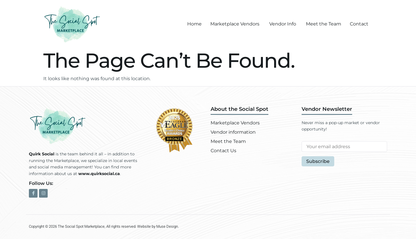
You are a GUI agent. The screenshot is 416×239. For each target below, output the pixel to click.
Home (194, 24)
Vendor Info (282, 24)
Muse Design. (167, 226)
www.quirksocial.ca (99, 173)
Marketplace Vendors (234, 24)
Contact (359, 24)
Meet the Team (323, 24)
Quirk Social (41, 154)
